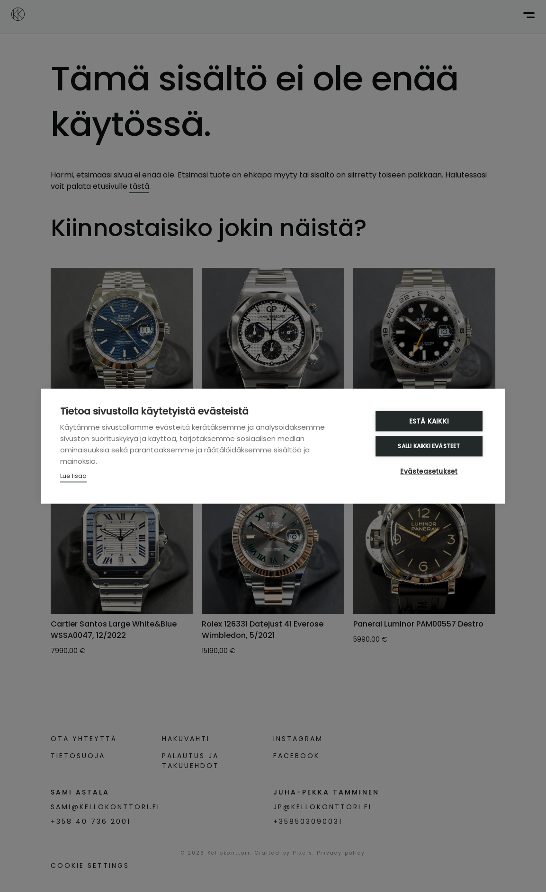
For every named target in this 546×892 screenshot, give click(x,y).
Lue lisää (73, 475)
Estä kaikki (429, 420)
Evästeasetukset (429, 471)
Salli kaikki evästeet (429, 446)
